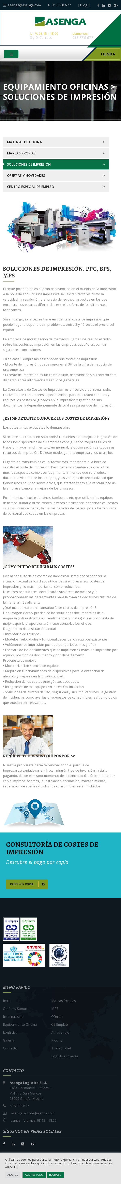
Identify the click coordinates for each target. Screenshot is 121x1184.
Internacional (13, 1018)
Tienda (107, 55)
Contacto (10, 1049)
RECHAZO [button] (55, 1174)
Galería (8, 1042)
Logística (10, 1034)
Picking (57, 1042)
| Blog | (83, 5)
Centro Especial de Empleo (30, 188)
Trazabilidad (61, 1049)
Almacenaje (60, 1034)
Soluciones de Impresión (29, 166)
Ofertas (57, 1018)
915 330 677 (59, 5)
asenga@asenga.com (22, 5)
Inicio (7, 1002)
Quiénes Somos (15, 1010)
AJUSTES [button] (12, 1174)
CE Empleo (59, 1026)
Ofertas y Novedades (26, 177)
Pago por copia (27, 886)
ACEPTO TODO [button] (34, 1174)
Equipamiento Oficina (20, 1026)
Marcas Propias (21, 155)
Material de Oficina (24, 143)
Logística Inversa (64, 1057)
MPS (54, 1010)
